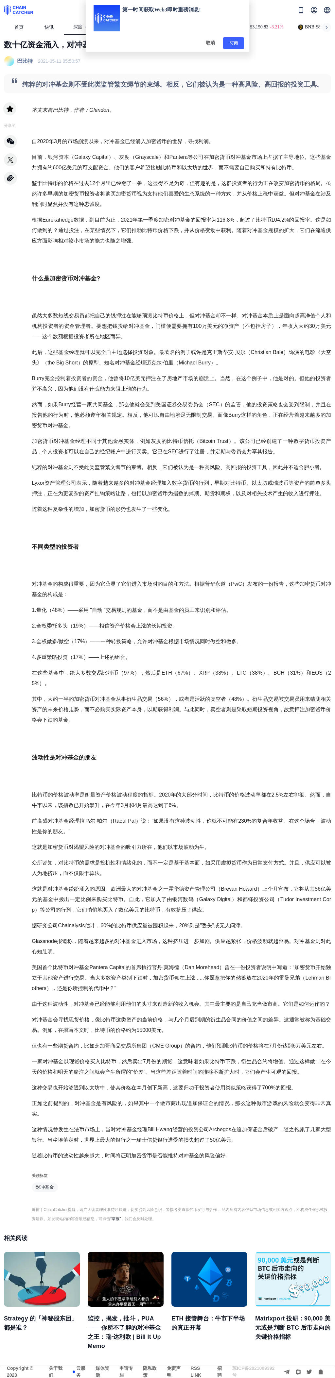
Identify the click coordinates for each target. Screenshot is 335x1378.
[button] (327, 10)
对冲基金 (45, 1187)
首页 (19, 27)
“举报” (115, 1219)
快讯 (49, 27)
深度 (80, 27)
